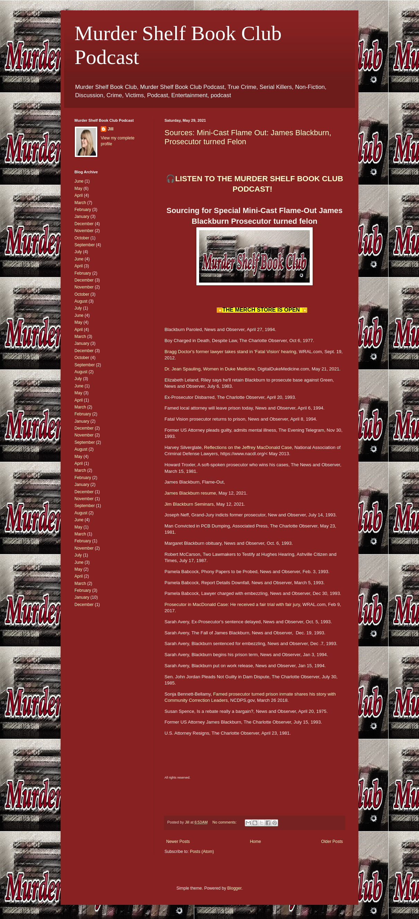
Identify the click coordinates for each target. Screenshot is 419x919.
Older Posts (332, 841)
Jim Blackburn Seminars (189, 504)
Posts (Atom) (202, 851)
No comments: (225, 822)
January (81, 216)
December (83, 223)
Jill (111, 129)
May (78, 188)
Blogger (234, 888)
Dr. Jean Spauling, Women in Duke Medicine (209, 368)
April (78, 195)
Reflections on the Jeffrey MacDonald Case (248, 447)
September (84, 244)
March (80, 202)
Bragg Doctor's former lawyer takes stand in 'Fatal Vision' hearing (230, 351)
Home (255, 841)
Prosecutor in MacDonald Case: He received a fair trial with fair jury (232, 604)
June (78, 181)
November (83, 230)
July (78, 251)
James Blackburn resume (190, 493)
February (82, 209)
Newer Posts (178, 841)
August (80, 301)
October (81, 238)
